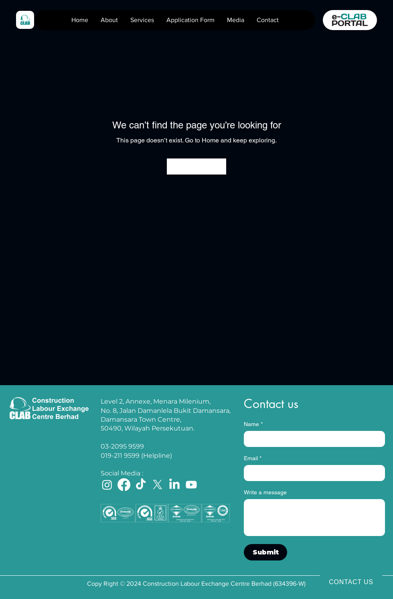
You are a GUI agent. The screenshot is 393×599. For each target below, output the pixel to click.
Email (252, 458)
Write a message (265, 492)
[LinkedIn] (174, 484)
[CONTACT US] (351, 582)
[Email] (312, 473)
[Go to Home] (196, 166)
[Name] (312, 439)
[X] (157, 484)
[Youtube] (191, 484)
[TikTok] (140, 484)
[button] (142, 20)
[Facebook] (123, 484)
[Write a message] (314, 517)
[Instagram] (107, 484)
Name (253, 424)
